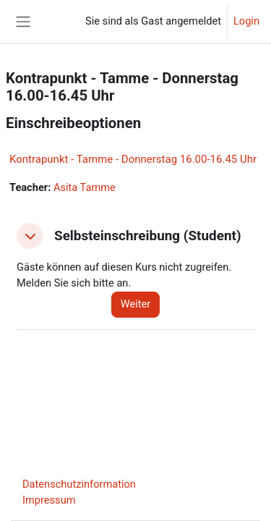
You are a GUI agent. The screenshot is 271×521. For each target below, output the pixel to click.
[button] (30, 236)
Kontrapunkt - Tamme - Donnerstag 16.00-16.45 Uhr (133, 159)
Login (246, 20)
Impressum (49, 500)
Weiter (136, 303)
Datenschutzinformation (79, 484)
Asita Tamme (84, 187)
